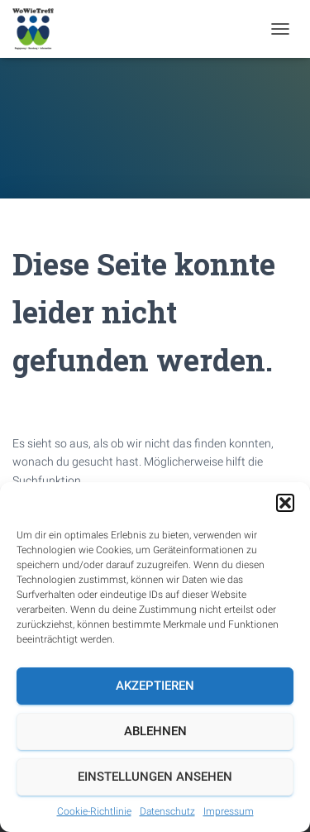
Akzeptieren (155, 685)
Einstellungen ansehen (155, 776)
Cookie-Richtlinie (94, 811)
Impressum (228, 811)
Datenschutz (167, 811)
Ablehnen (155, 731)
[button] (285, 503)
